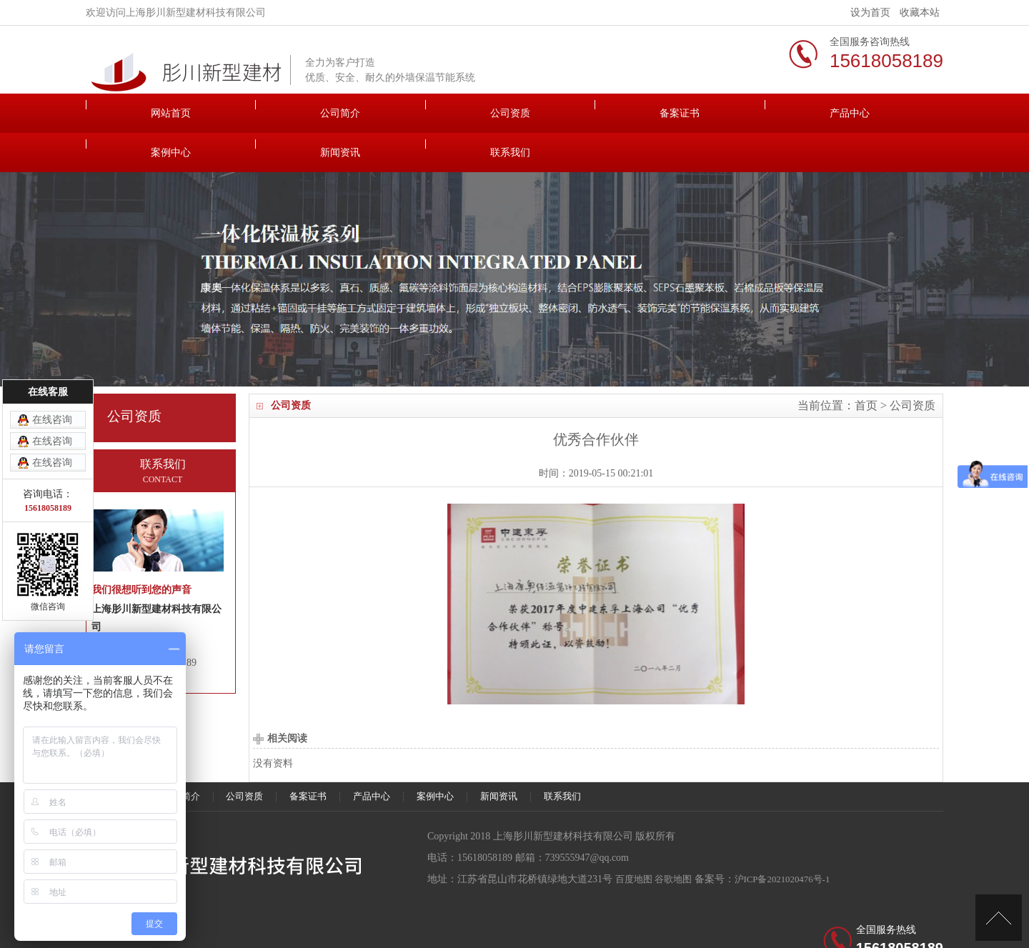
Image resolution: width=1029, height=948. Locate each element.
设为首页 (870, 12)
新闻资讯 (782, 113)
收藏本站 (920, 12)
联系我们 (890, 113)
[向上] (998, 917)
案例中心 (675, 113)
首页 (866, 366)
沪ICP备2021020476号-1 (792, 839)
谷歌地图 (677, 839)
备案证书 (461, 113)
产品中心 (568, 113)
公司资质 (354, 113)
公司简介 (247, 113)
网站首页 (139, 113)
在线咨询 (52, 419)
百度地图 (635, 839)
